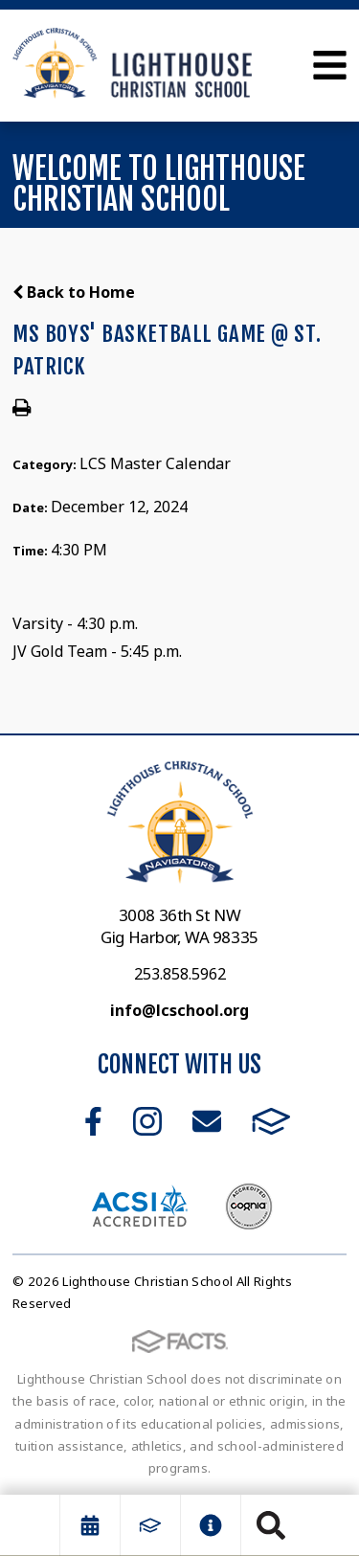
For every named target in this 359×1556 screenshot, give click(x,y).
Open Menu (330, 65)
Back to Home (73, 292)
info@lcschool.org (179, 1010)
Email (206, 1121)
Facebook (93, 1121)
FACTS (271, 1121)
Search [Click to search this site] (271, 1525)
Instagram (147, 1121)
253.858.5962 (180, 973)
